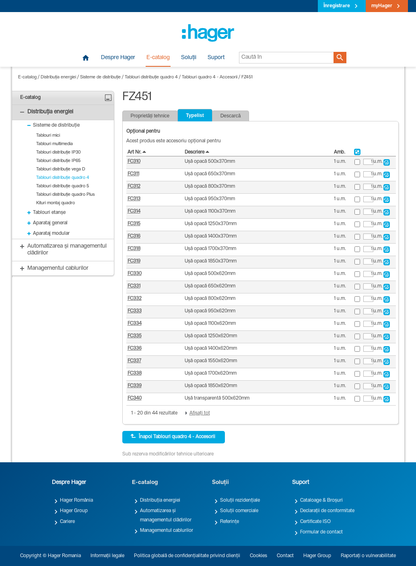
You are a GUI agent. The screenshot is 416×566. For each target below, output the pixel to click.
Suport (216, 58)
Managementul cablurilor (166, 530)
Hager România (76, 500)
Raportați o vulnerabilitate (368, 556)
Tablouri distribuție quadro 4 (151, 77)
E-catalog (158, 58)
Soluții (188, 58)
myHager (381, 6)
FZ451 (247, 77)
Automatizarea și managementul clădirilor (166, 515)
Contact (285, 556)
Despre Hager (118, 58)
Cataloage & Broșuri (321, 500)
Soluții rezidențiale (240, 500)
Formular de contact (321, 532)
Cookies (258, 556)
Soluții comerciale (239, 511)
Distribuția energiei (58, 77)
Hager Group (74, 511)
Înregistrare (336, 6)
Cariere (67, 521)
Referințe (229, 521)
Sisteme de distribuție (100, 77)
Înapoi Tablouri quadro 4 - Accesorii (172, 436)
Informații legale (107, 556)
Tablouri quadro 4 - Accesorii (209, 77)
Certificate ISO (315, 521)
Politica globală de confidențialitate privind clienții (187, 556)
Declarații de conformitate (327, 511)
